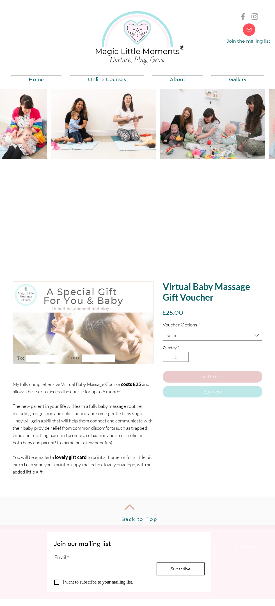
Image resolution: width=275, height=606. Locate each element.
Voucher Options (181, 325)
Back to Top (139, 519)
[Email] (102, 568)
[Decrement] (167, 357)
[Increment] (184, 357)
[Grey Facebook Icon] (243, 16)
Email (61, 557)
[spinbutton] (175, 357)
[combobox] (212, 335)
